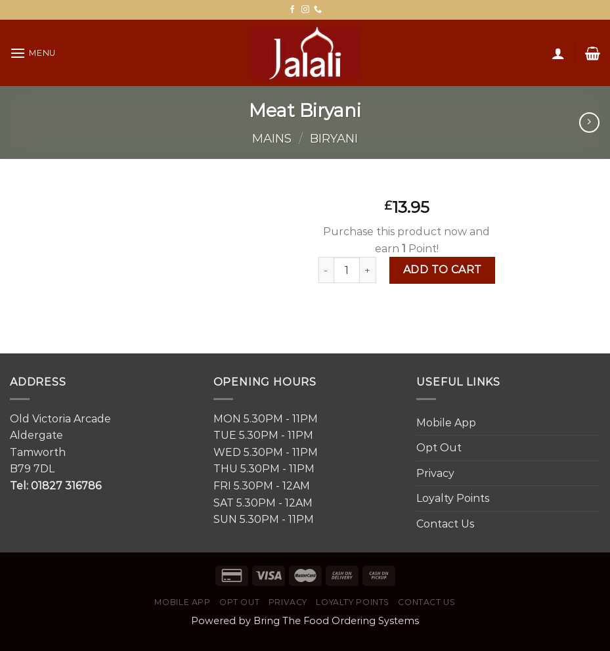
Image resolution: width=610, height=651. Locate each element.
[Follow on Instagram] (305, 9)
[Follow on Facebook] (292, 9)
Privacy (435, 473)
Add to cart (442, 269)
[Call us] (318, 9)
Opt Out (439, 447)
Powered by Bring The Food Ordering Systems (305, 621)
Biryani (334, 138)
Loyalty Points (452, 498)
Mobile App (446, 422)
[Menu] (33, 53)
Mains (272, 138)
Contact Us (445, 524)
